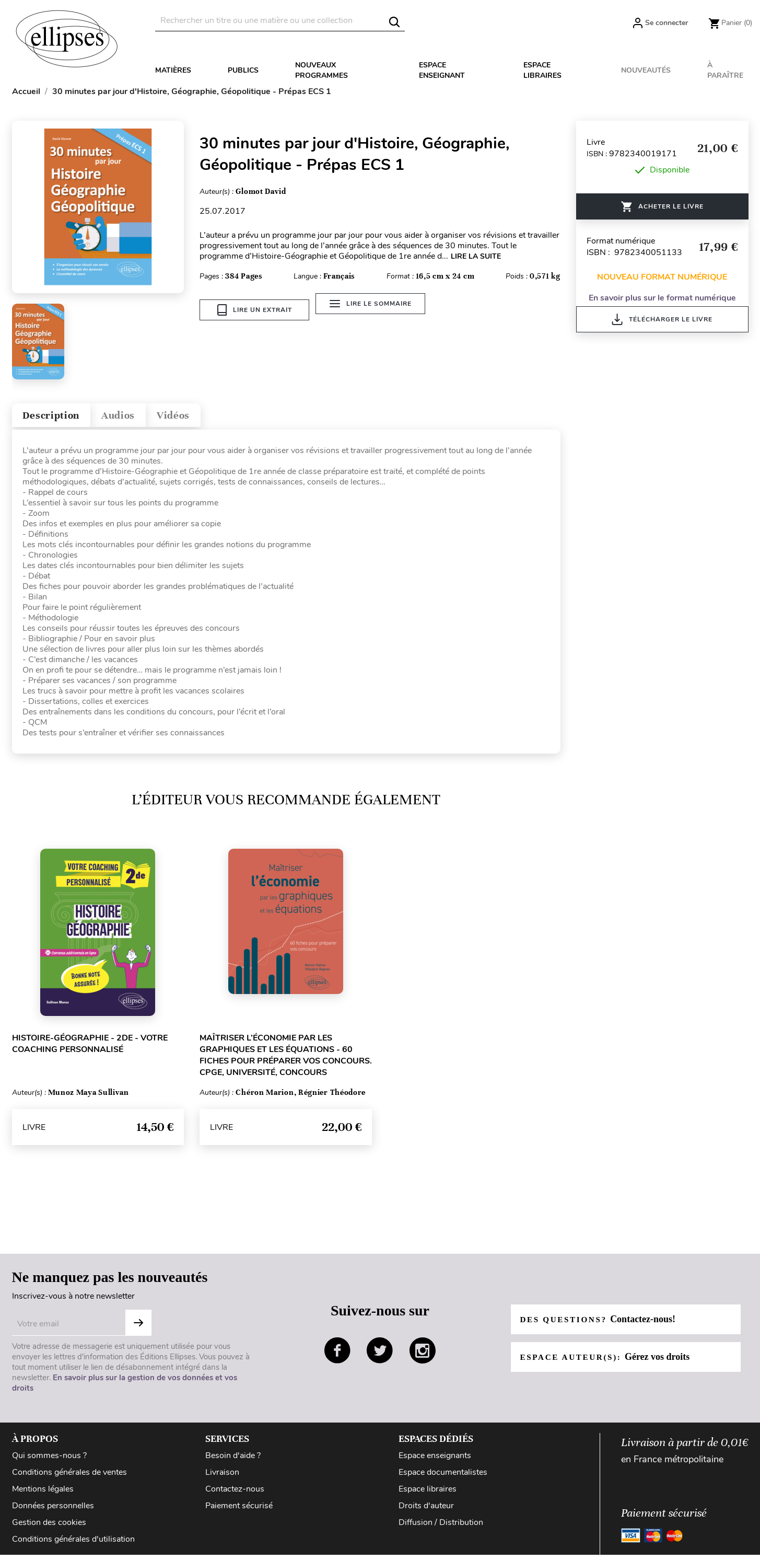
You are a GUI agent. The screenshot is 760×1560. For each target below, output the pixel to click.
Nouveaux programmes (321, 70)
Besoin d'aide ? (233, 1460)
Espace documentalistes (443, 1477)
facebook (337, 1355)
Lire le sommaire (375, 310)
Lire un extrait (254, 310)
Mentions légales (43, 1493)
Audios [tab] (136, 417)
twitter (380, 1355)
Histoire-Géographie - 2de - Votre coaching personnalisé (90, 1048)
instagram (423, 1355)
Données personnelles (53, 1510)
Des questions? (601, 1324)
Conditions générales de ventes (69, 1477)
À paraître (725, 70)
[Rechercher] (280, 20)
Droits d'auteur (426, 1510)
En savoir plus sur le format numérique (662, 298)
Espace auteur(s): (608, 1361)
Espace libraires (542, 70)
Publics (243, 70)
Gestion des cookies (49, 1527)
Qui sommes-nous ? (49, 1460)
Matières (173, 70)
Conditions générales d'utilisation (73, 1544)
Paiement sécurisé (239, 1510)
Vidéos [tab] (201, 417)
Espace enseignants (435, 1460)
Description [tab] (58, 417)
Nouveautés (646, 70)
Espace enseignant (442, 70)
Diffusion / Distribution (441, 1527)
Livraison (222, 1477)
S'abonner (138, 1327)
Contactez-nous (234, 1493)
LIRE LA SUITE (476, 256)
